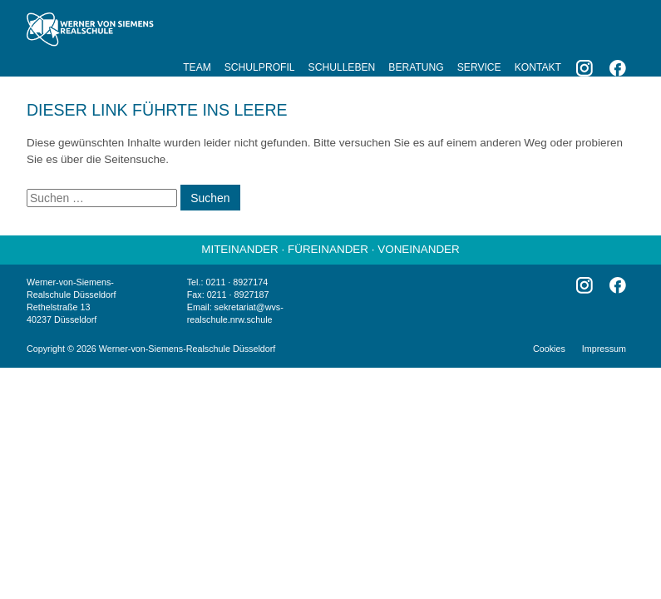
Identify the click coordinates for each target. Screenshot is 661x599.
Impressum (604, 349)
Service (479, 67)
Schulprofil (259, 67)
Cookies (549, 349)
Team (197, 67)
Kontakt (538, 67)
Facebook (617, 68)
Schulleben (342, 67)
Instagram (584, 68)
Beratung (415, 67)
